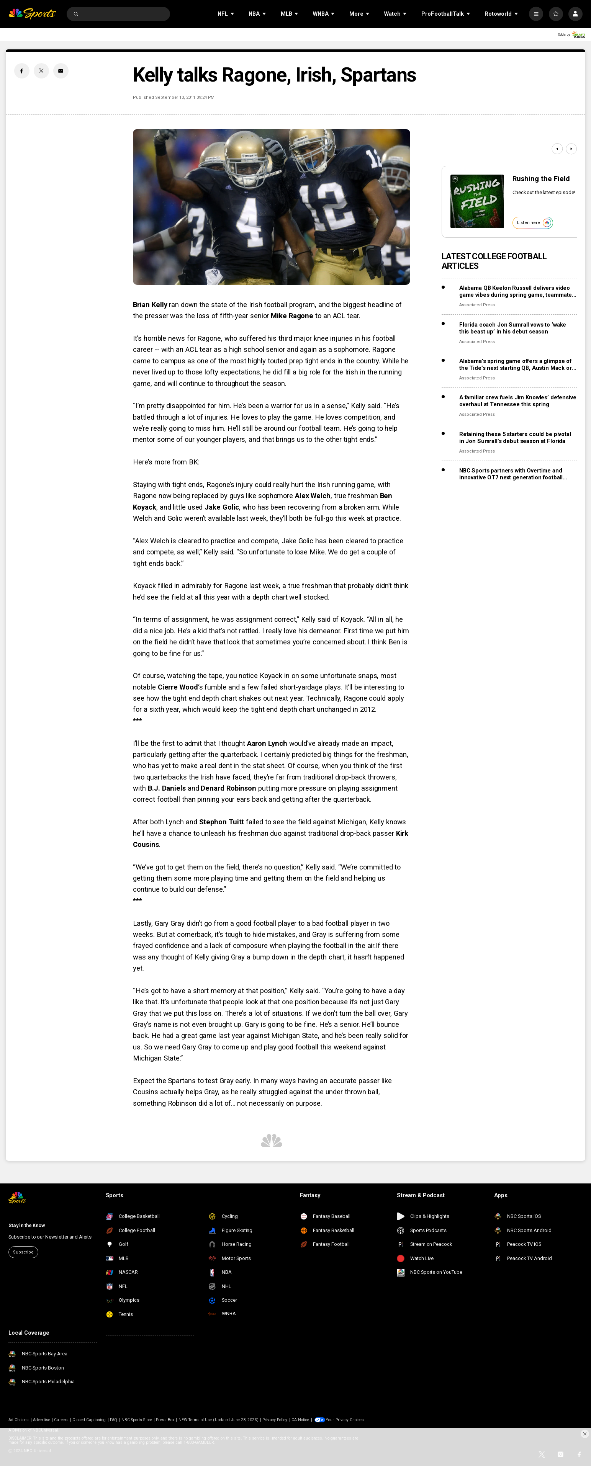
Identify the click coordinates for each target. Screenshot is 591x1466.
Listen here (534, 223)
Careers (61, 1420)
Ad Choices (18, 1420)
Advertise (41, 1420)
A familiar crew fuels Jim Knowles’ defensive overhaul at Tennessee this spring (517, 401)
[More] (536, 14)
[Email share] (61, 70)
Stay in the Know (26, 1225)
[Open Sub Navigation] (233, 14)
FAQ (113, 1420)
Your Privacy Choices (345, 1420)
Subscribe (23, 1252)
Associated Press (477, 304)
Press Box (165, 1420)
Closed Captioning (89, 1420)
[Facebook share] (21, 70)
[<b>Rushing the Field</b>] (477, 201)
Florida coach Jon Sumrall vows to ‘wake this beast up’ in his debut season (512, 328)
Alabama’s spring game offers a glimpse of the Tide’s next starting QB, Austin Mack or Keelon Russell (515, 364)
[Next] (571, 148)
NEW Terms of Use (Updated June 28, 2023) (218, 1420)
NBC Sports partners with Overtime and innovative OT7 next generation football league (511, 474)
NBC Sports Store (136, 1420)
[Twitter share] (41, 70)
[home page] (32, 14)
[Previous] (557, 148)
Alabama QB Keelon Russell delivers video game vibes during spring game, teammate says (515, 291)
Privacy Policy (274, 1420)
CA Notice (300, 1420)
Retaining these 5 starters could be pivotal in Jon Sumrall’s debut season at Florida (515, 438)
